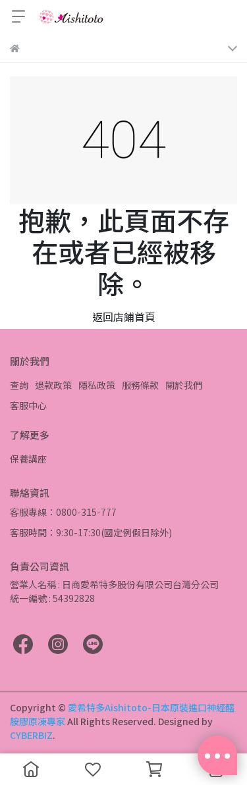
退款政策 (53, 385)
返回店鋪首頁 (123, 316)
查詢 (19, 385)
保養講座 (28, 458)
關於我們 (183, 385)
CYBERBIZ (31, 735)
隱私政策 (96, 385)
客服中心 (28, 405)
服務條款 (140, 385)
